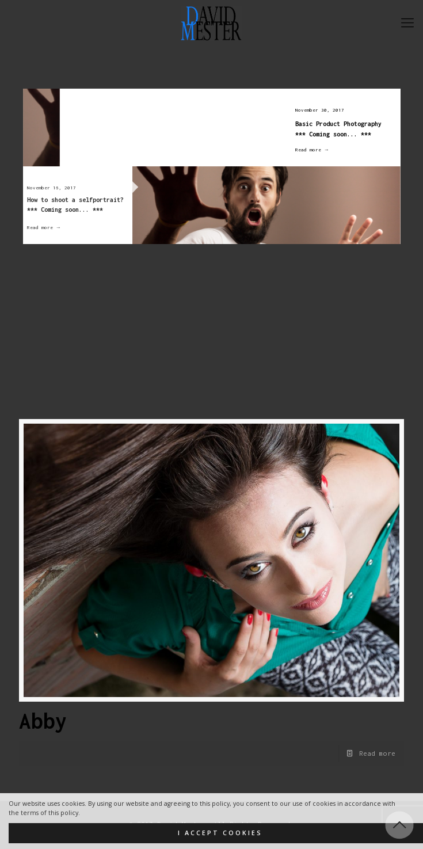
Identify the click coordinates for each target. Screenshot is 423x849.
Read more (377, 753)
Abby (43, 721)
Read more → (306, 150)
